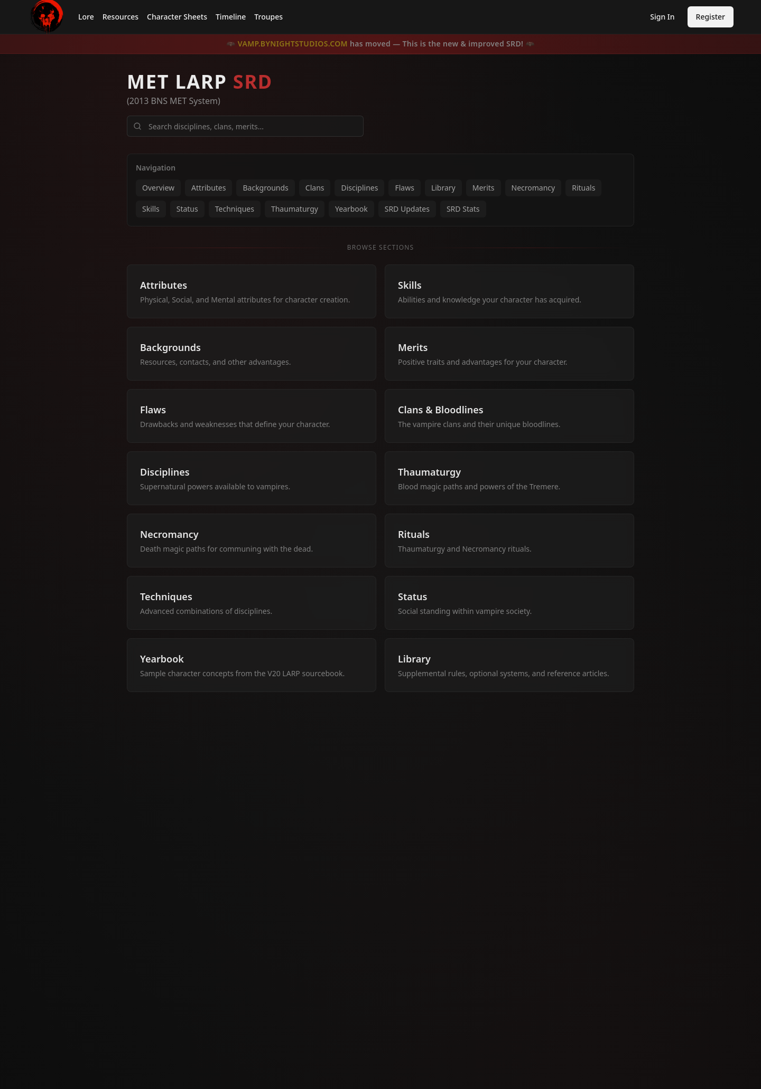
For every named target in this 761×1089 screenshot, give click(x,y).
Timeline (231, 17)
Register (710, 17)
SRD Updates (407, 209)
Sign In (662, 17)
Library (443, 188)
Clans (314, 188)
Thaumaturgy (294, 209)
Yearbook (351, 209)
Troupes (268, 17)
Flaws (404, 188)
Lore (86, 17)
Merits (483, 188)
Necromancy (533, 188)
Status (187, 209)
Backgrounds (265, 188)
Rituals (583, 188)
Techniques (234, 209)
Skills (151, 209)
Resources (120, 17)
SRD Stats (463, 209)
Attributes (208, 188)
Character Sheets (177, 17)
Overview (158, 188)
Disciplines (359, 188)
